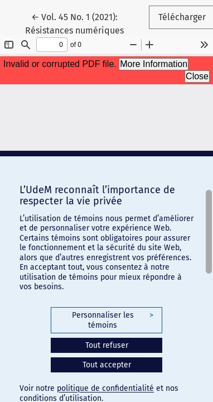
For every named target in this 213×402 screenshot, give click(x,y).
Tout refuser (106, 345)
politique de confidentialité (105, 388)
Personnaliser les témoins (112, 320)
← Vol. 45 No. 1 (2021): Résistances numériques (87, 23)
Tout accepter (107, 365)
